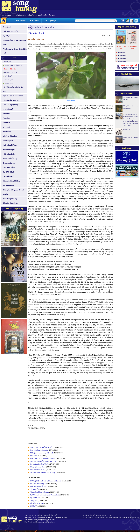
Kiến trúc (6, 114)
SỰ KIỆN (6, 36)
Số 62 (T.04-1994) (132, 47)
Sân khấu (6, 123)
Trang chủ (7, 27)
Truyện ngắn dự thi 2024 (13, 65)
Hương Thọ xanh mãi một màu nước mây (46, 481)
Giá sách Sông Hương (11, 181)
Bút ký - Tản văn (10, 69)
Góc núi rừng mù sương (39, 450)
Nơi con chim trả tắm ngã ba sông (42, 472)
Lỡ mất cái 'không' (37, 503)
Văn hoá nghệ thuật (10, 105)
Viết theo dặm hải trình (38, 486)
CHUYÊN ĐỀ (8, 176)
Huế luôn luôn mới (10, 31)
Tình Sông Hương (10, 198)
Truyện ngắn (8, 80)
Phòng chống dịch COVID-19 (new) (14, 42)
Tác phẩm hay (8, 185)
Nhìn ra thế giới (9, 149)
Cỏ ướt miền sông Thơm (39, 464)
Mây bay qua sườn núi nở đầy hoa (43, 461)
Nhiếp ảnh (7, 132)
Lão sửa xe (126, 129)
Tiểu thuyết (8, 76)
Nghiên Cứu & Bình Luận (13, 96)
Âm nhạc (6, 118)
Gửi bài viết (34, 21)
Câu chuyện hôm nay (11, 100)
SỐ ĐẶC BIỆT (8, 172)
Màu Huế (33, 456)
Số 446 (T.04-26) (121, 47)
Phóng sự (7, 62)
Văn (14, 58)
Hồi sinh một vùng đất (38, 484)
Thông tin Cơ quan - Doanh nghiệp (13, 192)
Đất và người (8, 140)
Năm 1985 (122, 59)
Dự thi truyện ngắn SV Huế (14, 87)
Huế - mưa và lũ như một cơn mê (42, 458)
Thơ (4, 91)
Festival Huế (8, 109)
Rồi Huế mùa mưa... (38, 470)
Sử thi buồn (34, 489)
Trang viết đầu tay (10, 158)
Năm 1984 (122, 55)
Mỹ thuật (6, 127)
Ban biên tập (20, 21)
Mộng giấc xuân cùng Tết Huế (41, 453)
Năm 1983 (122, 52)
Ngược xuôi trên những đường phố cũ (44, 495)
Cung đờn (33, 500)
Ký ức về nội (35, 498)
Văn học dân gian (10, 136)
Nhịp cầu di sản (9, 154)
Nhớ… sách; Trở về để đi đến (41, 447)
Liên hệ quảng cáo (50, 21)
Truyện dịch (8, 83)
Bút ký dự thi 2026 (10, 73)
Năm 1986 (122, 62)
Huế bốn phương (10, 145)
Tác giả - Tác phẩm (10, 203)
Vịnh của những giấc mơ (39, 492)
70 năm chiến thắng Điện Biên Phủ (14, 51)
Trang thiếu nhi (9, 163)
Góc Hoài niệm (9, 167)
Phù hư (33, 506)
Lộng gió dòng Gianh (38, 467)
